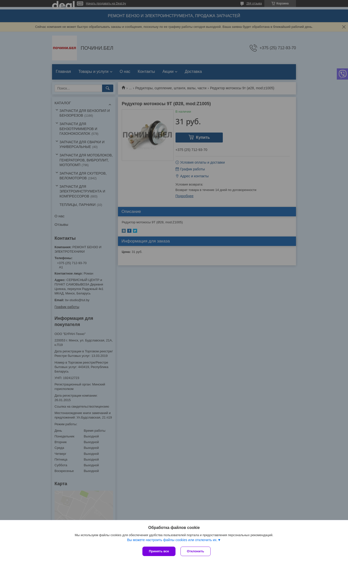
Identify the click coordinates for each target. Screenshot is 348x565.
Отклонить (195, 551)
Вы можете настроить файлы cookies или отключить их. (172, 540)
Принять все (159, 551)
